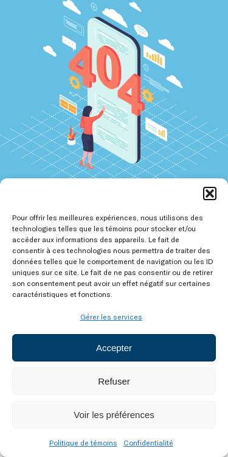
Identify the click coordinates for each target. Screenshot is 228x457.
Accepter (114, 348)
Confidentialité (148, 442)
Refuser (114, 381)
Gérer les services (111, 316)
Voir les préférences (114, 415)
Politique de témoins (83, 442)
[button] (210, 193)
